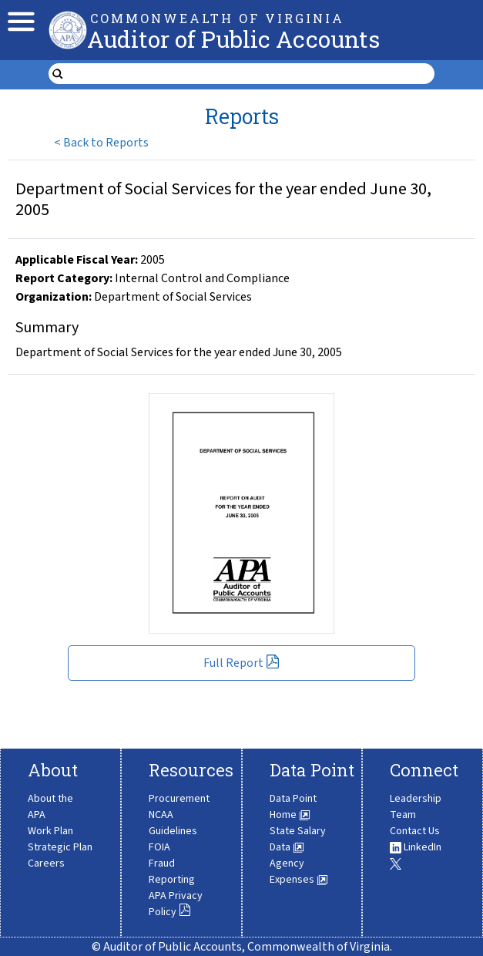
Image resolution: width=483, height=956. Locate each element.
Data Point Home (293, 807)
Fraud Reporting (172, 871)
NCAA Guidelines (173, 823)
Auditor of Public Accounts (233, 39)
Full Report (241, 663)
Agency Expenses (299, 871)
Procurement (179, 798)
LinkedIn (415, 847)
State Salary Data (298, 839)
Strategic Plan (60, 847)
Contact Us (415, 831)
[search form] (251, 74)
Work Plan (50, 831)
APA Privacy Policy (176, 904)
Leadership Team (415, 807)
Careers (46, 863)
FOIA (159, 847)
